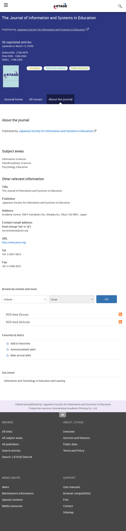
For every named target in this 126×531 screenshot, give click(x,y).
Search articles (11, 450)
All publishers (10, 444)
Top (62, 414)
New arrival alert (20, 355)
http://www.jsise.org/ (14, 242)
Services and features (76, 438)
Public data (70, 444)
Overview (69, 431)
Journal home (13, 99)
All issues (35, 99)
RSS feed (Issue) (64, 314)
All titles (7, 431)
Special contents (12, 500)
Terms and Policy (73, 450)
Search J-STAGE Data (17, 457)
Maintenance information (18, 493)
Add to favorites (20, 343)
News (5, 487)
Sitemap (68, 512)
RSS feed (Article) (64, 322)
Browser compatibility (77, 493)
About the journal (60, 99)
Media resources (12, 506)
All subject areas (12, 438)
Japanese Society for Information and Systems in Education (51, 29)
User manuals (71, 487)
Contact (68, 506)
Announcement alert (23, 349)
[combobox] (24, 299)
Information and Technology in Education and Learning (34, 381)
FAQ (65, 500)
